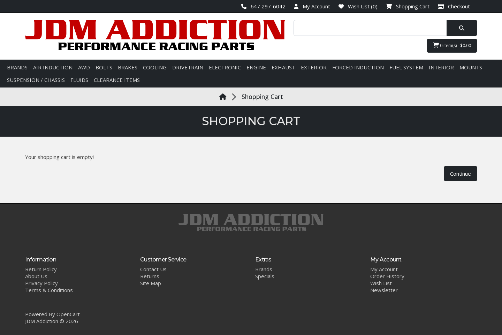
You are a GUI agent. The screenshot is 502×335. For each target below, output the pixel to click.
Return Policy (41, 269)
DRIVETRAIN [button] (187, 67)
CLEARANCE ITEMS (117, 79)
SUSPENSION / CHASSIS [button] (36, 79)
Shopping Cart (262, 96)
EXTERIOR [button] (314, 67)
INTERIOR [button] (441, 67)
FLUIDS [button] (79, 79)
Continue (460, 173)
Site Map (150, 283)
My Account (384, 269)
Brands (263, 269)
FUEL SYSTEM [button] (406, 67)
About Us (36, 276)
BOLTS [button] (104, 67)
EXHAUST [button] (283, 67)
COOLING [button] (155, 67)
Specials (264, 276)
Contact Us (153, 269)
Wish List (381, 283)
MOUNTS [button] (470, 67)
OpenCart (68, 314)
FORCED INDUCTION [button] (358, 67)
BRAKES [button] (127, 67)
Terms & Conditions (49, 290)
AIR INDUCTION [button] (53, 67)
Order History (387, 276)
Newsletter (384, 290)
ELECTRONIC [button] (225, 67)
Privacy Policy (41, 283)
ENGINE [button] (256, 67)
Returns (149, 276)
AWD (84, 67)
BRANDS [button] (17, 67)
